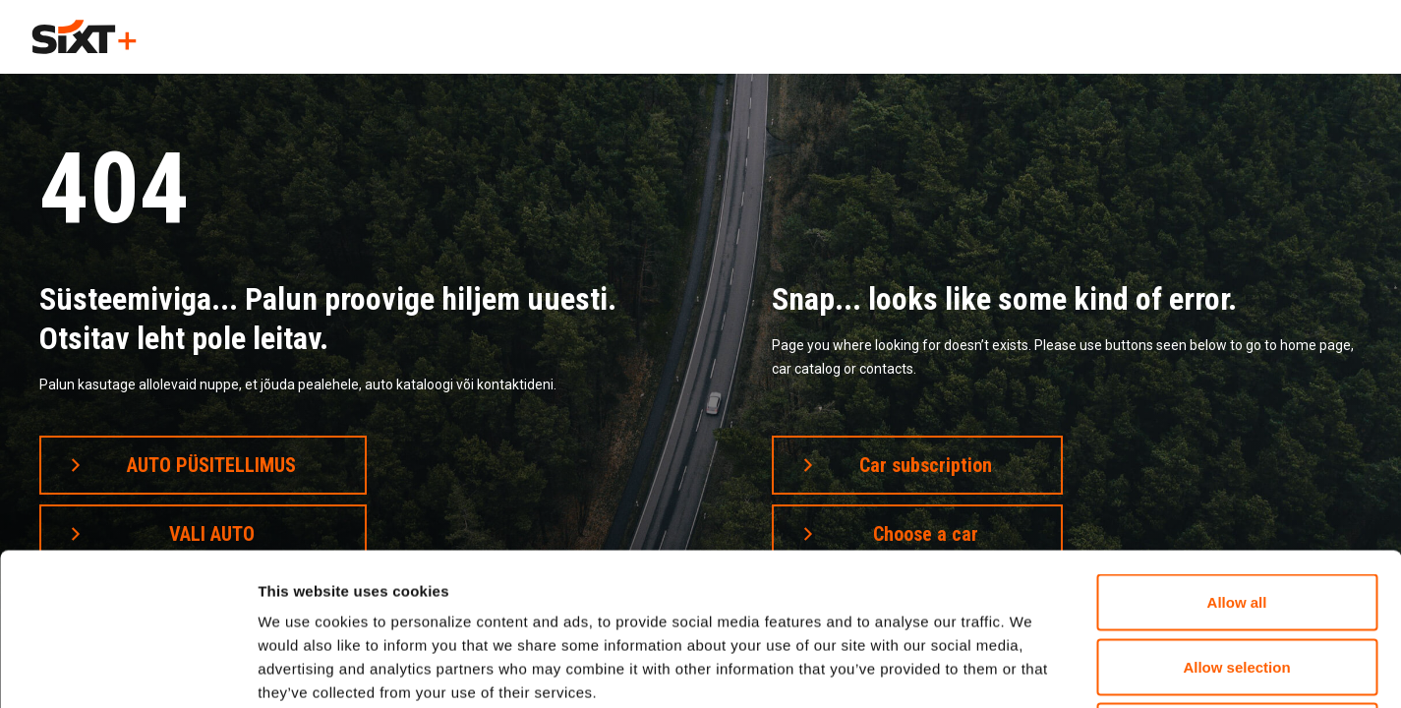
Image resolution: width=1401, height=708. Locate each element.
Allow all (1237, 450)
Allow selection (1236, 514)
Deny (1237, 578)
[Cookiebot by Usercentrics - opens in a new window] (127, 669)
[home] (84, 37)
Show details (1032, 669)
